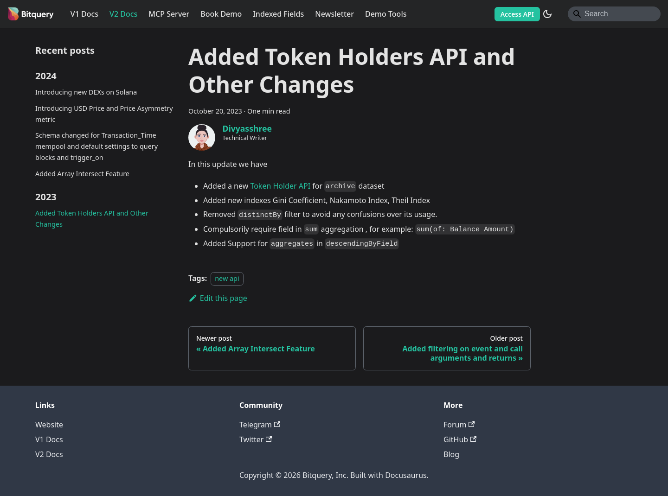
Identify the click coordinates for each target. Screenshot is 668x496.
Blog (451, 454)
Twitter (255, 439)
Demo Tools (386, 14)
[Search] (614, 13)
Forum (459, 425)
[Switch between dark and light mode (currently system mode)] (547, 13)
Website (49, 425)
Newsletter (334, 14)
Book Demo (221, 14)
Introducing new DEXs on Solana (86, 92)
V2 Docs (123, 14)
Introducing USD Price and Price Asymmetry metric (104, 114)
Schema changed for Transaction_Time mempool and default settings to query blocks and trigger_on (96, 146)
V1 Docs (84, 14)
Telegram (259, 425)
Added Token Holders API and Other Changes (91, 219)
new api (227, 278)
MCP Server (168, 14)
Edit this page (217, 298)
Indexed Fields (278, 14)
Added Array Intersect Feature (82, 173)
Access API (517, 14)
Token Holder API (280, 186)
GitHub (459, 439)
